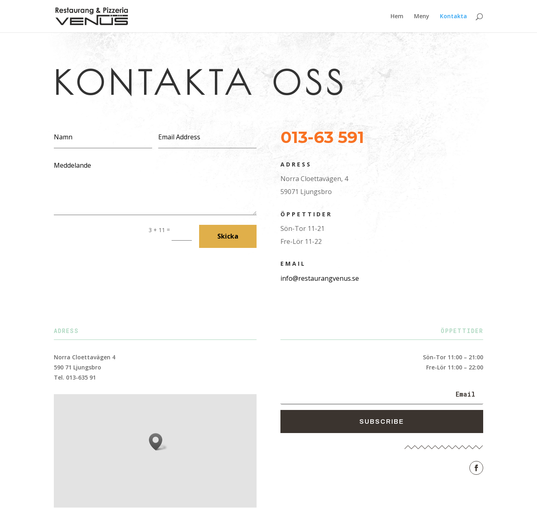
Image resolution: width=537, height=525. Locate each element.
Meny (421, 16)
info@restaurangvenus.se (319, 278)
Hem (397, 16)
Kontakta (453, 16)
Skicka (227, 236)
